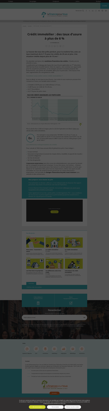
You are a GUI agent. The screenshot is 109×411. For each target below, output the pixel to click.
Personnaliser (55, 407)
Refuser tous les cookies (72, 407)
